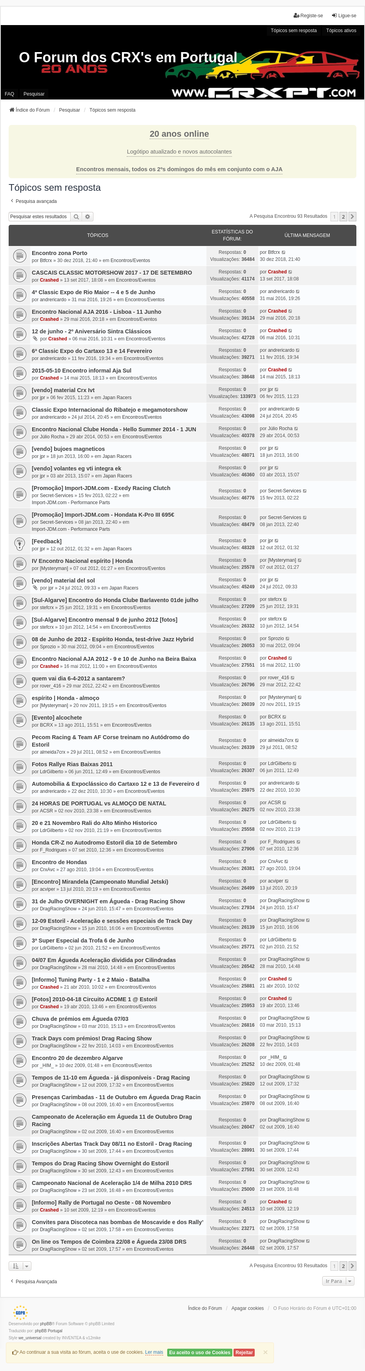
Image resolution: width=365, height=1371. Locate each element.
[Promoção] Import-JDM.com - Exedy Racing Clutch (101, 488)
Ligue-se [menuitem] (343, 15)
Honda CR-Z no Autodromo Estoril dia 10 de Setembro (104, 842)
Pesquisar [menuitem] (34, 94)
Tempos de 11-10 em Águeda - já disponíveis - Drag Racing (111, 1077)
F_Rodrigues (53, 850)
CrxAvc (47, 869)
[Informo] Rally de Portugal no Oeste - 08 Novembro (101, 1202)
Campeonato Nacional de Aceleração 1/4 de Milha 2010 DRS (112, 1183)
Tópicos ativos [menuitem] (341, 30)
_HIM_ (47, 1065)
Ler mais (154, 1352)
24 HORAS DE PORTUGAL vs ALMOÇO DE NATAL (99, 803)
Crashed (49, 280)
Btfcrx (46, 260)
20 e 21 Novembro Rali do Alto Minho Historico (94, 823)
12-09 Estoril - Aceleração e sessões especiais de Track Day (112, 921)
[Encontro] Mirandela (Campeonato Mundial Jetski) (100, 882)
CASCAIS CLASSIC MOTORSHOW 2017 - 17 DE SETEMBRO (112, 272)
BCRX (46, 725)
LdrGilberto (51, 771)
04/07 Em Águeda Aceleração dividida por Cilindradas (104, 960)
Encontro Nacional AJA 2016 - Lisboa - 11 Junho (96, 312)
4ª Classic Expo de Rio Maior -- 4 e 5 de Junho (93, 292)
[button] (352, 216)
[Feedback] (47, 541)
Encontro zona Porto (60, 253)
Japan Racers (116, 397)
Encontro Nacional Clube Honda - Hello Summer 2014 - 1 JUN (114, 429)
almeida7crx (53, 752)
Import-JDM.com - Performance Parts (71, 502)
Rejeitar (244, 1352)
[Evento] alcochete (57, 717)
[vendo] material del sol (63, 580)
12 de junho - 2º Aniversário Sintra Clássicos (91, 331)
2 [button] (343, 216)
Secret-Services (56, 495)
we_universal (29, 1338)
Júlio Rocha (52, 437)
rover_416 (50, 686)
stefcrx (47, 607)
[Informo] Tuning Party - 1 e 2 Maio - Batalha (91, 980)
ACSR (46, 811)
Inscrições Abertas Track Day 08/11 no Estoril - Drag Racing (112, 1144)
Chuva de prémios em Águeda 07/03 (80, 1019)
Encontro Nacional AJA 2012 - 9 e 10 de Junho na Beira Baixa (114, 659)
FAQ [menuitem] (9, 94)
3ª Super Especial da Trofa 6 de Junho (83, 940)
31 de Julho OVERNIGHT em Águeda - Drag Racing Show (108, 901)
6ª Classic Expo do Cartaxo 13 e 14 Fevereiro (92, 351)
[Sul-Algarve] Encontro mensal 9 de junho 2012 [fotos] (104, 620)
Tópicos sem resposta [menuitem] (294, 30)
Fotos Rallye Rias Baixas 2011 (72, 764)
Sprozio (48, 646)
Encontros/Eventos (130, 260)
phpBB (46, 1324)
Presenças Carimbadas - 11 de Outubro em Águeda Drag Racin (116, 1097)
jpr (42, 397)
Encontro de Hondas (59, 862)
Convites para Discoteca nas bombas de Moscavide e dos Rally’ (117, 1222)
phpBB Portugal (48, 1331)
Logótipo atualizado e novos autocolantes (179, 151)
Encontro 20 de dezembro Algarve (77, 1058)
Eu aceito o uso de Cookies (199, 1352)
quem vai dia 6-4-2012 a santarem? (78, 678)
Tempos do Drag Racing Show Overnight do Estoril (100, 1163)
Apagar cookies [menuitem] (248, 1308)
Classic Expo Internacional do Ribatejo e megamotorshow (110, 410)
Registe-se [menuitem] (308, 15)
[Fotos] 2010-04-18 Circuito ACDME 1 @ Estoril (94, 999)
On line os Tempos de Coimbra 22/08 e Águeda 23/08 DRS (109, 1242)
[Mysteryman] (54, 568)
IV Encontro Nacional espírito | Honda (82, 561)
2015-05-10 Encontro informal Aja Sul (81, 370)
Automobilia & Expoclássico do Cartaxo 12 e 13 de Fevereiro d (115, 784)
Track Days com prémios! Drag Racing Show (92, 1038)
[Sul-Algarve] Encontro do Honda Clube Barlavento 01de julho (115, 600)
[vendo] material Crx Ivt (63, 390)
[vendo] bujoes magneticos (68, 449)
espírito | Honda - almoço (65, 698)
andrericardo (53, 299)
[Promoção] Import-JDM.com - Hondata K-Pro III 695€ (103, 515)
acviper (47, 889)
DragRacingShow (58, 909)
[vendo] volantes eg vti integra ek (76, 468)
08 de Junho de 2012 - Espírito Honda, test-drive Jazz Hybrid (113, 639)
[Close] (265, 1352)
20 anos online (179, 134)
